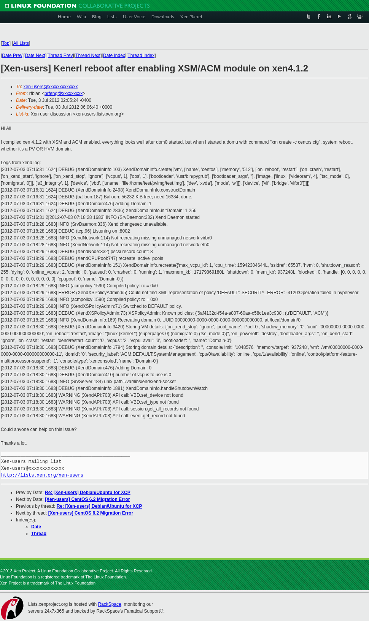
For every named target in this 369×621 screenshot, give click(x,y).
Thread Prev (60, 55)
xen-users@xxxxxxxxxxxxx (51, 86)
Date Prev (12, 55)
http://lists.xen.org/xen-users (42, 475)
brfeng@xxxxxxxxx (64, 93)
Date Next (35, 55)
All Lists (21, 43)
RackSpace (109, 604)
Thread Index (141, 55)
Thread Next (87, 55)
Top (5, 43)
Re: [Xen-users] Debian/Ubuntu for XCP (87, 492)
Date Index (114, 55)
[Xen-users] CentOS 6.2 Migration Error (87, 499)
